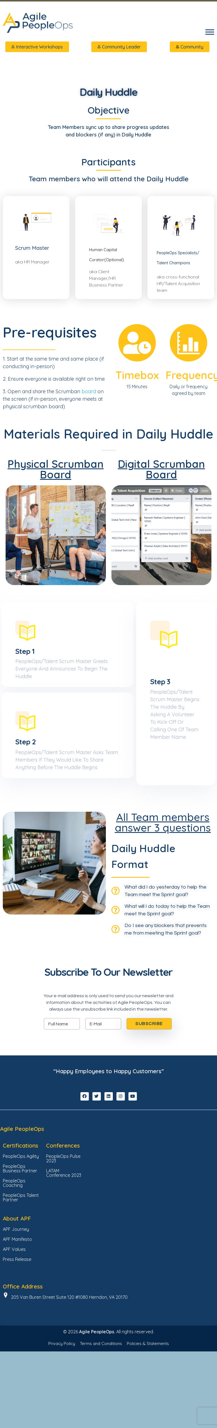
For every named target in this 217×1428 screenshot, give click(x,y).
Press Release (17, 1290)
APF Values (14, 1280)
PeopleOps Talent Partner (21, 1229)
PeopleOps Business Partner (20, 1200)
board (89, 395)
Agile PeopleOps (22, 1159)
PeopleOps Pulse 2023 (63, 1190)
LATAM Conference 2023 (63, 1204)
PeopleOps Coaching (14, 1214)
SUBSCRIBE (149, 1055)
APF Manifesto (17, 1270)
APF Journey (16, 1260)
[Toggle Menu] (209, 32)
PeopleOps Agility (21, 1187)
